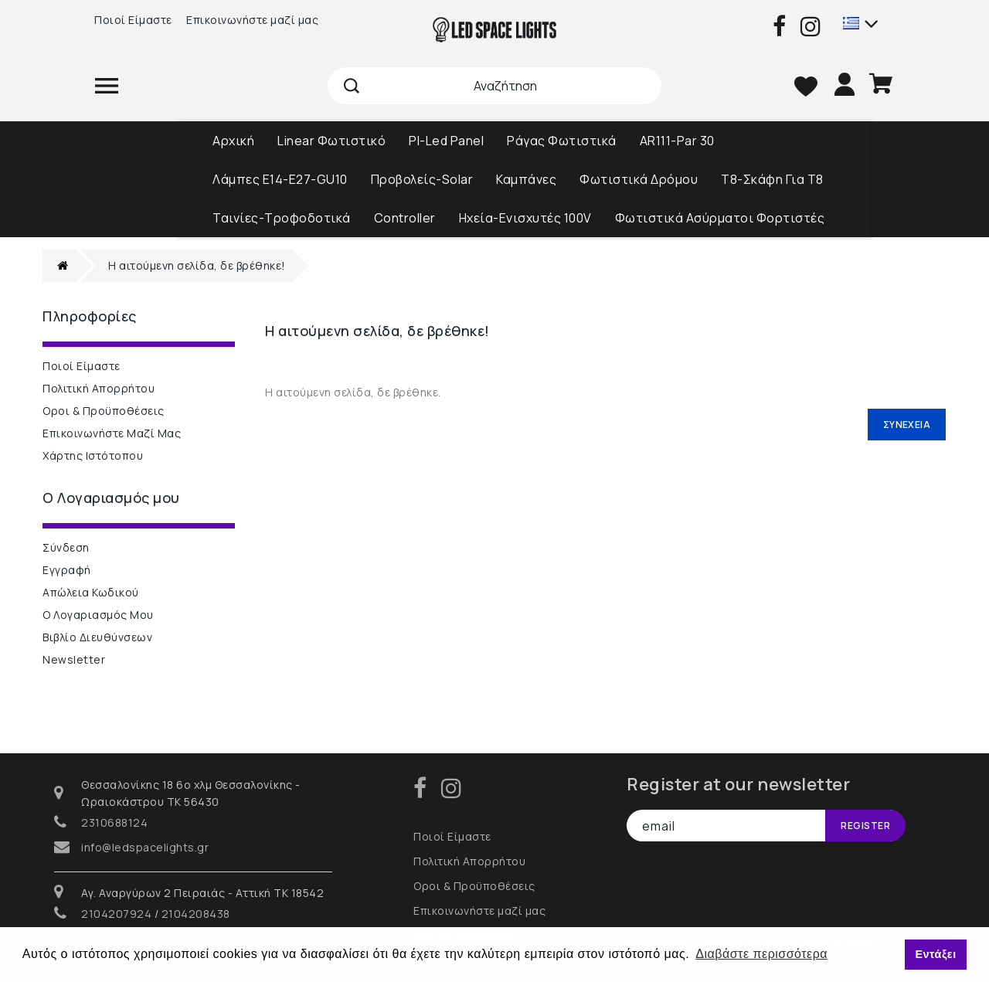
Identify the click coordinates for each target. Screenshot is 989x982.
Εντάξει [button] (935, 954)
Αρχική (233, 140)
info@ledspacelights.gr (145, 847)
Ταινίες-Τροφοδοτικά (281, 217)
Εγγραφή (66, 569)
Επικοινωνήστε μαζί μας (252, 19)
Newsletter (73, 659)
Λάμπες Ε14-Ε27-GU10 (280, 179)
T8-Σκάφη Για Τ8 (772, 179)
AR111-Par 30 (677, 140)
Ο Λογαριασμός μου (98, 614)
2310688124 (114, 822)
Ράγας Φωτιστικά (562, 140)
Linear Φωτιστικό (331, 140)
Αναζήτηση (352, 85)
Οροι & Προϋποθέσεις (103, 410)
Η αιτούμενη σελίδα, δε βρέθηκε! (197, 265)
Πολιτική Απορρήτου (98, 388)
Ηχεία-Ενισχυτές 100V (525, 217)
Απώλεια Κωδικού (90, 592)
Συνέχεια (906, 424)
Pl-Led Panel (446, 140)
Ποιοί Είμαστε (133, 19)
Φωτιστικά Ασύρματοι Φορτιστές (720, 217)
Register (865, 825)
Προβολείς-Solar (422, 179)
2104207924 (116, 913)
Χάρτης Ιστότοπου (92, 455)
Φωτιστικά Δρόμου (638, 179)
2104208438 (195, 913)
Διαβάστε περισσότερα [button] (761, 953)
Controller (405, 217)
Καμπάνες (526, 179)
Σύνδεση (66, 547)
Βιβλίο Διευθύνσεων (97, 637)
